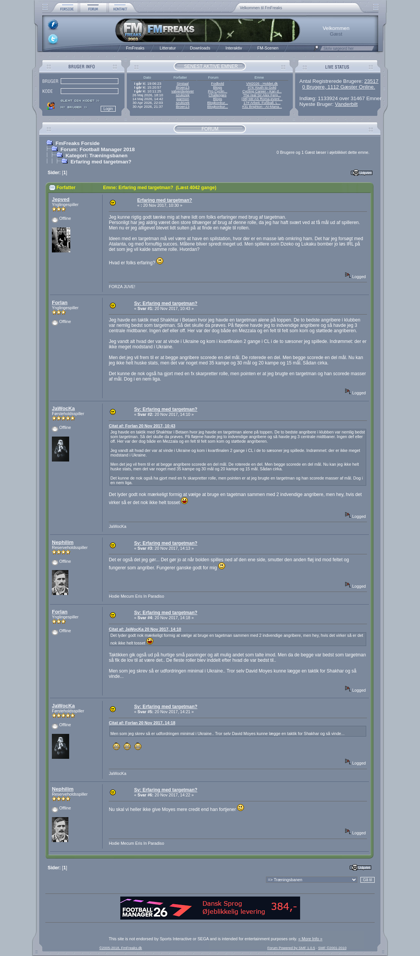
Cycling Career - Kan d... (262, 91)
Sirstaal (183, 84)
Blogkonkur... (217, 103)
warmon (182, 99)
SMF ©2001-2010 (332, 948)
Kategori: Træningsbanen (96, 155)
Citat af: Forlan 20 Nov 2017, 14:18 (142, 722)
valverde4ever (182, 91)
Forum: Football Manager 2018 (97, 149)
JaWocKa (63, 408)
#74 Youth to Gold (262, 87)
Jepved (61, 199)
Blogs (217, 87)
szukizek (182, 95)
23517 (371, 81)
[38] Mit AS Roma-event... (262, 99)
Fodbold (217, 84)
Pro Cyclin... (217, 91)
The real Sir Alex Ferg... (262, 95)
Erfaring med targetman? (100, 162)
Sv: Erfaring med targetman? (166, 303)
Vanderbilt (346, 104)
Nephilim (62, 542)
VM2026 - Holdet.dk (262, 84)
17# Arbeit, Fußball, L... (262, 103)
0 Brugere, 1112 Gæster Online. (338, 87)
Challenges (218, 95)
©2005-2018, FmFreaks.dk (120, 948)
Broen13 (182, 87)
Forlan (60, 302)
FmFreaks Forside (77, 143)
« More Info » (310, 938)
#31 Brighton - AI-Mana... (262, 107)
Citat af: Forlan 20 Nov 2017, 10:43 (142, 426)
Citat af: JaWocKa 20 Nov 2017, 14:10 (145, 629)
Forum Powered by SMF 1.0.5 (291, 948)
